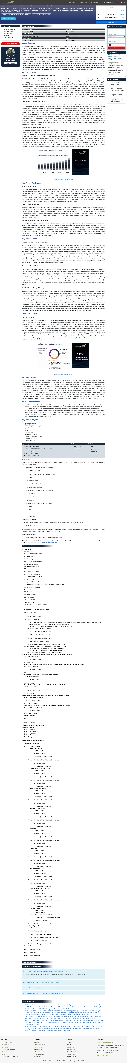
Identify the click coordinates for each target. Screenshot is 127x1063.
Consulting (83, 2)
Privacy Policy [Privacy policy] (70, 1054)
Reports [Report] (5, 1047)
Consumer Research (95, 2)
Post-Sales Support (116, 82)
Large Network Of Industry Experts (118, 91)
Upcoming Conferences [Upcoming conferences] (10, 1056)
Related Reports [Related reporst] (8, 37)
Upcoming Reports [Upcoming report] (8, 1049)
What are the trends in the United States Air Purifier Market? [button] (41, 982)
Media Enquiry (111, 22)
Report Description (9, 29)
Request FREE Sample (10, 44)
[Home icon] (121, 2)
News (36, 1042)
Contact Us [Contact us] (69, 1047)
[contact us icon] (117, 2)
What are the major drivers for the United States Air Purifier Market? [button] (43, 993)
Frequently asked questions (8, 34)
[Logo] (7, 2)
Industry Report (72, 2)
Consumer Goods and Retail (13, 6)
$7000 (122, 17)
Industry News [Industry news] (39, 1052)
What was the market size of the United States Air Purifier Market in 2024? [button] (45, 971)
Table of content (8, 31)
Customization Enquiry (8, 19)
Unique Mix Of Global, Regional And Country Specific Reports (117, 99)
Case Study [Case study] (38, 1049)
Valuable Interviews (40, 1054)
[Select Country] (116, 36)
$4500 (122, 14)
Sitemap (37, 1056)
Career (68, 1042)
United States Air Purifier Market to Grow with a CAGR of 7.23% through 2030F (116, 56)
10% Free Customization (117, 88)
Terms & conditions (72, 1052)
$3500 (122, 11)
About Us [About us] (69, 1045)
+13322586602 (108, 1053)
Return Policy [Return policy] (70, 1049)
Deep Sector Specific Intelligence (116, 95)
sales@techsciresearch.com (48, 542)
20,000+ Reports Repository (115, 85)
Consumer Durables (28, 6)
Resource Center (109, 2)
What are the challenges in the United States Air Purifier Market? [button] (42, 988)
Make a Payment (71, 1056)
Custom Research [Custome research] (8, 1042)
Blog (4, 1054)
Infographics (38, 1047)
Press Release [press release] (7, 1052)
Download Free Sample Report (63, 179)
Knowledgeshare (40, 1045)
